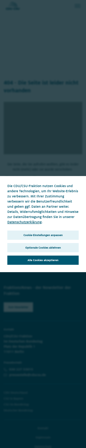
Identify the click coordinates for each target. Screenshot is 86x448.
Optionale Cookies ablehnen (43, 247)
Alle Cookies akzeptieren (43, 260)
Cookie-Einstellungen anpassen (43, 235)
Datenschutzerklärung (24, 222)
